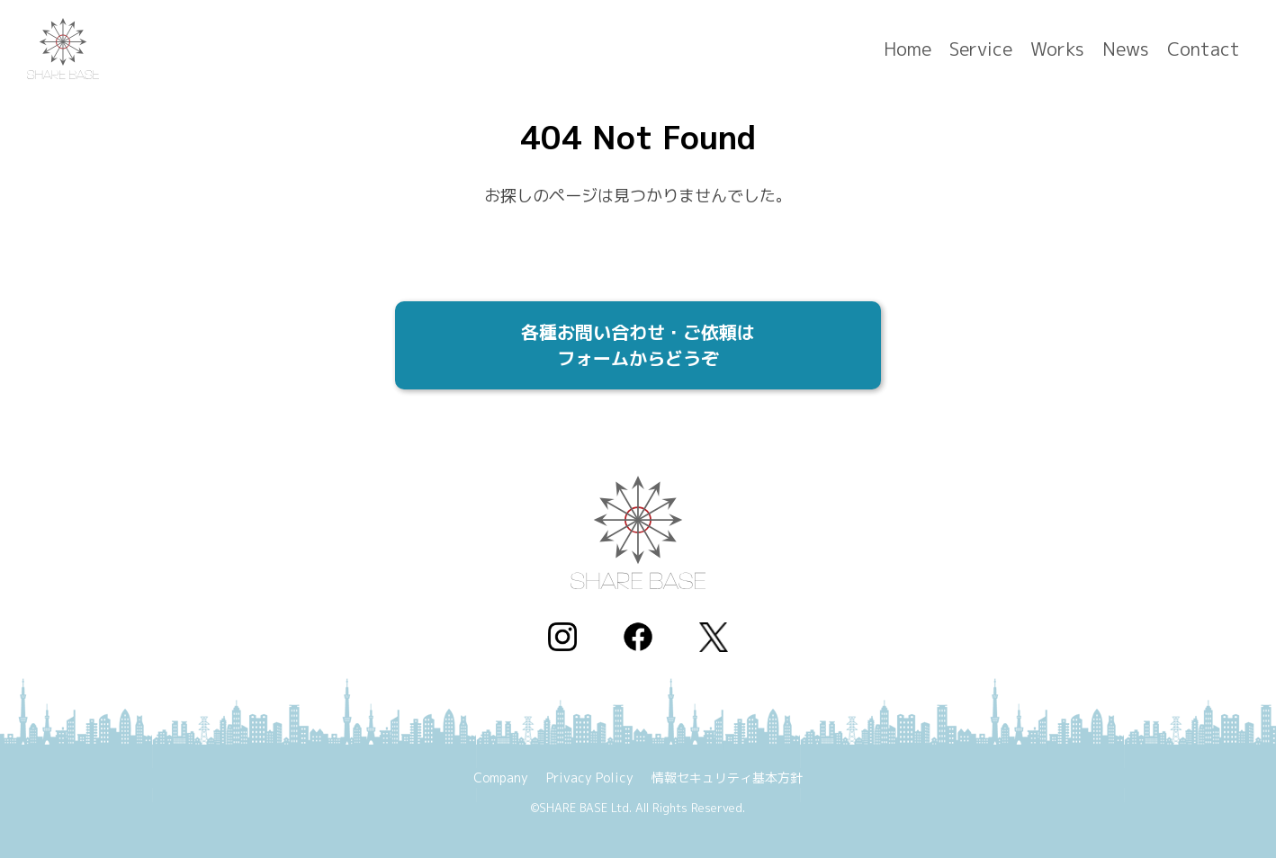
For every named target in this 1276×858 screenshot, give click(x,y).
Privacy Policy (590, 777)
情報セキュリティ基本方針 (727, 777)
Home (907, 49)
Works (1057, 49)
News (1125, 49)
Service (980, 49)
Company (500, 777)
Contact (1203, 49)
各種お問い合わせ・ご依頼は (638, 348)
